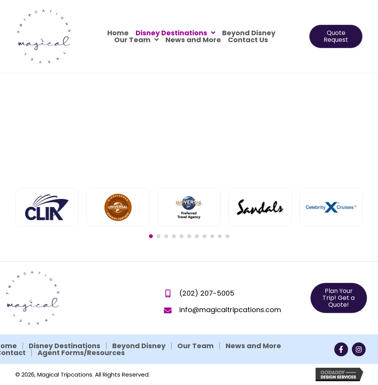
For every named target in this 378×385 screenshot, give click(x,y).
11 (227, 236)
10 (220, 236)
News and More (196, 345)
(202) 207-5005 (206, 303)
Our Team (139, 345)
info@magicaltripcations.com (230, 320)
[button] (336, 36)
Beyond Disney (82, 345)
